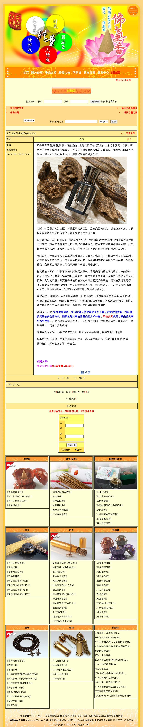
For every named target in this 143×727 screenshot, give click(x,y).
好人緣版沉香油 (60, 661)
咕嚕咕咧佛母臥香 (62, 492)
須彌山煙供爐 (103, 563)
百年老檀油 (58, 679)
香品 (57, 716)
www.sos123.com (34, 720)
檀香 (74, 716)
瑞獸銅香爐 (102, 572)
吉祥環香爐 (102, 617)
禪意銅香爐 (102, 576)
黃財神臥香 (58, 505)
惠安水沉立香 (15, 572)
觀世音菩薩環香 (105, 496)
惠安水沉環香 (59, 581)
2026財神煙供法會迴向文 (107, 678)
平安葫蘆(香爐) (104, 608)
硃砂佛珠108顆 (15, 687)
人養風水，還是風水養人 (107, 633)
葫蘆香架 (101, 599)
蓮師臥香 (57, 496)
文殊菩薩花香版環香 (107, 514)
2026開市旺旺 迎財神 (105, 664)
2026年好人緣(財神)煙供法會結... (111, 660)
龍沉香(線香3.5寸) (62, 621)
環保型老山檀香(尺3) (18, 585)
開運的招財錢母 (102, 651)
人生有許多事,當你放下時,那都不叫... (113, 646)
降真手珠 (12, 665)
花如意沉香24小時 (62, 617)
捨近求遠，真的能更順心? (107, 682)
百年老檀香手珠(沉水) (19, 696)
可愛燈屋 (101, 612)
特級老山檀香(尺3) (17, 581)
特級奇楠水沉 (59, 599)
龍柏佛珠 (12, 670)
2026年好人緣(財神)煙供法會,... (110, 673)
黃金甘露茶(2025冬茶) (19, 496)
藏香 (96, 716)
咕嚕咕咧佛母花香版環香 (109, 505)
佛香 (62, 716)
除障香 (112, 716)
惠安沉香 (12, 567)
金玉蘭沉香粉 (59, 608)
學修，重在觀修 (102, 655)
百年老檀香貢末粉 (17, 501)
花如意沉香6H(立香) (63, 585)
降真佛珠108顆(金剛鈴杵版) (22, 679)
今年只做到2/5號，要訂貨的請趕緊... (113, 642)
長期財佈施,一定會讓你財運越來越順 (113, 696)
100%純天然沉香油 (62, 670)
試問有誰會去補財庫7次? (107, 691)
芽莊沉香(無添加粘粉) (63, 567)
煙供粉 (68, 716)
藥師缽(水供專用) (105, 603)
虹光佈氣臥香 (59, 514)
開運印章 (12, 705)
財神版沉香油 (59, 665)
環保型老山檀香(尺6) (18, 594)
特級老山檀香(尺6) (17, 590)
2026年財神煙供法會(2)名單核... (111, 687)
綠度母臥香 (58, 501)
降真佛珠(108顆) (16, 692)
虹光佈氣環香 (103, 519)
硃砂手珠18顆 (15, 701)
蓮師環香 (101, 510)
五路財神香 (14, 576)
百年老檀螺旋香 (16, 563)
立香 (106, 716)
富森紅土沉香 (59, 576)
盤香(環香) (82, 716)
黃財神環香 (102, 501)
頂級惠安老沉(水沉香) (63, 603)
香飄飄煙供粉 (15, 492)
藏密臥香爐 (102, 585)
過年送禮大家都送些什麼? (107, 637)
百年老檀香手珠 (16, 661)
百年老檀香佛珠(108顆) (20, 683)
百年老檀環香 (103, 523)
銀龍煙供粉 (14, 505)
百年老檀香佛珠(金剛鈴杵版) (22, 674)
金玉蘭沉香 (58, 590)
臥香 (91, 716)
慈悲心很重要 (101, 669)
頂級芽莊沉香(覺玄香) (63, 594)
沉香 (101, 716)
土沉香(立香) (59, 572)
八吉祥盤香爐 (103, 590)
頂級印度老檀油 (60, 674)
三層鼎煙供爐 (103, 567)
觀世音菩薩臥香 (60, 510)
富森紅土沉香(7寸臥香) (64, 563)
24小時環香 (102, 492)
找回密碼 (105, 101)
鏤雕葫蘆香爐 (103, 581)
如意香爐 (101, 594)
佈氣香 (119, 716)
